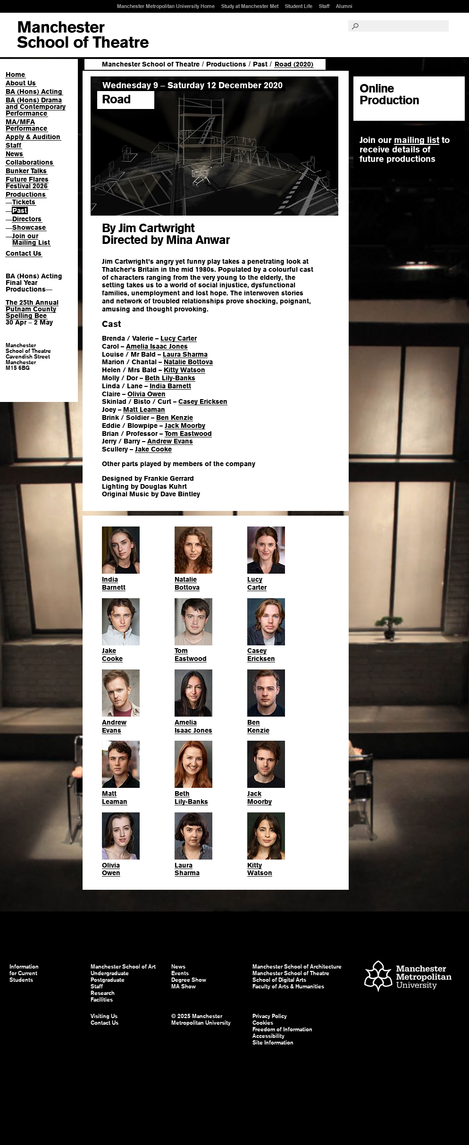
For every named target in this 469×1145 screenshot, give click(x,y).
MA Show (183, 986)
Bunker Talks (26, 171)
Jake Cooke (153, 449)
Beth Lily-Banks (170, 378)
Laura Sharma (185, 354)
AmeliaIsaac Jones (193, 726)
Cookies (262, 1023)
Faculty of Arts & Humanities (288, 986)
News (14, 154)
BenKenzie (258, 726)
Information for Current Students (24, 973)
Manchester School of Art (82, 35)
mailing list (416, 140)
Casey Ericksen (202, 401)
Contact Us (24, 253)
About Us (21, 83)
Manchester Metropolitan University (408, 977)
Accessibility (268, 1036)
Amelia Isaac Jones (157, 346)
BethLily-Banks (191, 797)
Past (19, 210)
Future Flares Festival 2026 (27, 183)
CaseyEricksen (261, 654)
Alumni (344, 6)
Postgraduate (108, 980)
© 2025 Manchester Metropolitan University (201, 1019)
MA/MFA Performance (26, 125)
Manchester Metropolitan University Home (166, 6)
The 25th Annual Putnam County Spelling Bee (32, 309)
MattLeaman (114, 797)
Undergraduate (110, 973)
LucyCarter (257, 583)
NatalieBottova (187, 583)
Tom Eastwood (188, 433)
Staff (324, 6)
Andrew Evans (170, 441)
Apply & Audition (33, 137)
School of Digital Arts (279, 980)
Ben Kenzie (174, 417)
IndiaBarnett (114, 583)
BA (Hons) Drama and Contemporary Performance (36, 106)
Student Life (298, 6)
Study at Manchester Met (249, 6)
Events (180, 973)
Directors (27, 219)
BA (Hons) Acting (34, 91)
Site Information (272, 1042)
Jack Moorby (185, 425)
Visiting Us (104, 1016)
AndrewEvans (114, 726)
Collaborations (29, 162)
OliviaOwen (111, 869)
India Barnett (170, 386)
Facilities (102, 999)
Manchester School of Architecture (297, 966)
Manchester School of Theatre (151, 64)
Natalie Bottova (188, 362)
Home (15, 74)
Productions (26, 194)
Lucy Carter (178, 338)
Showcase (29, 227)
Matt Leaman (144, 409)
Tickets (23, 202)
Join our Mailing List (31, 239)
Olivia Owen (146, 394)
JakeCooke (112, 654)
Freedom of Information (282, 1029)
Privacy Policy (269, 1016)
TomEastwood (191, 654)
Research (103, 993)
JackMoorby (259, 797)
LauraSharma (187, 869)
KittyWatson (259, 869)
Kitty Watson (184, 370)
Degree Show (188, 980)
